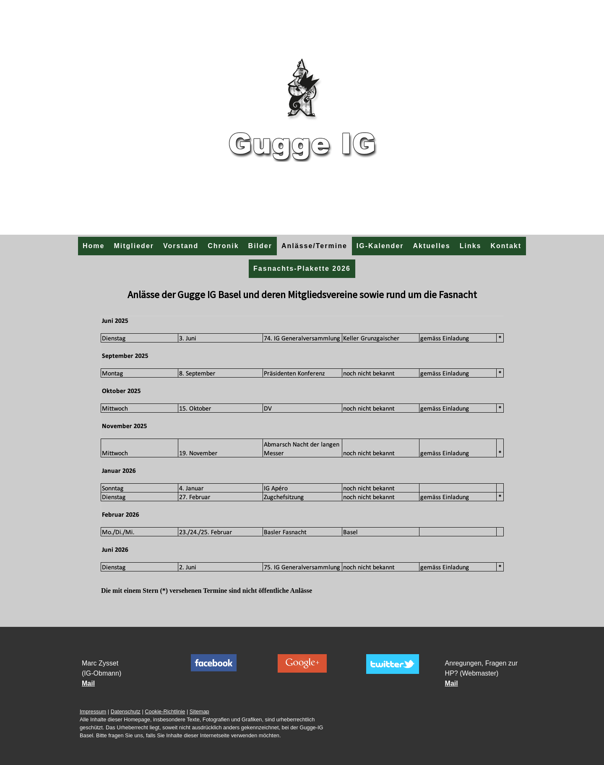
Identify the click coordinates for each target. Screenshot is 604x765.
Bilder (260, 245)
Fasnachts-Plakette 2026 (302, 268)
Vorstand (180, 245)
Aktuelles (431, 245)
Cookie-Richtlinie (165, 711)
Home (93, 245)
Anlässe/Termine (314, 245)
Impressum (93, 711)
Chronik (223, 245)
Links (471, 245)
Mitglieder (134, 245)
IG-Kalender (380, 245)
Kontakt (505, 245)
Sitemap (199, 711)
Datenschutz (126, 711)
